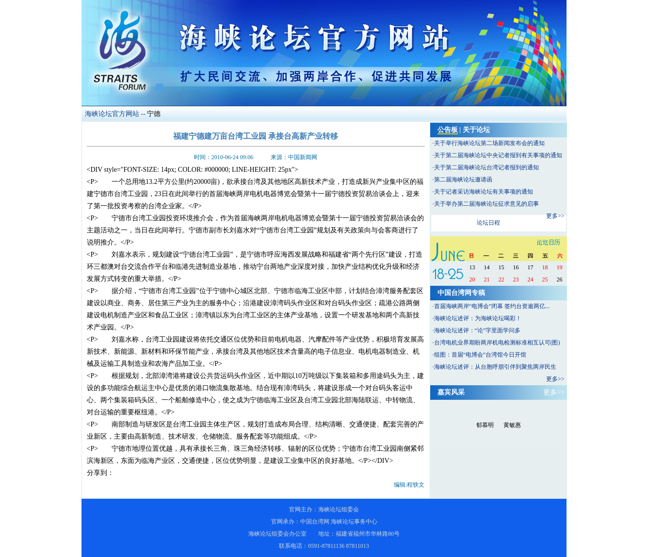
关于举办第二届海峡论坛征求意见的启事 (486, 203)
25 (545, 279)
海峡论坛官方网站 (112, 113)
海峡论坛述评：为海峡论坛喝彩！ (477, 318)
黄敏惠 (512, 425)
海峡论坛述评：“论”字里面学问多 (477, 330)
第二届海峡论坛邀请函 (463, 179)
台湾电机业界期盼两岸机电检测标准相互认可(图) (497, 342)
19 (560, 267)
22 (501, 279)
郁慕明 (485, 425)
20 (472, 279)
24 (531, 279)
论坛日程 (488, 222)
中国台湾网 (314, 521)
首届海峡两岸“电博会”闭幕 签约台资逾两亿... (492, 306)
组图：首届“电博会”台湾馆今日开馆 (480, 354)
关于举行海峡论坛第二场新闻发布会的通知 (489, 143)
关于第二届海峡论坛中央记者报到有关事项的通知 (498, 155)
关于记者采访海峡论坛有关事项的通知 (483, 191)
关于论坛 (476, 129)
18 (545, 267)
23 (516, 279)
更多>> (555, 216)
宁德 (154, 113)
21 (487, 279)
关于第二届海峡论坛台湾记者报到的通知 (486, 167)
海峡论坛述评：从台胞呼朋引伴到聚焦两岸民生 (495, 366)
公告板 (447, 129)
